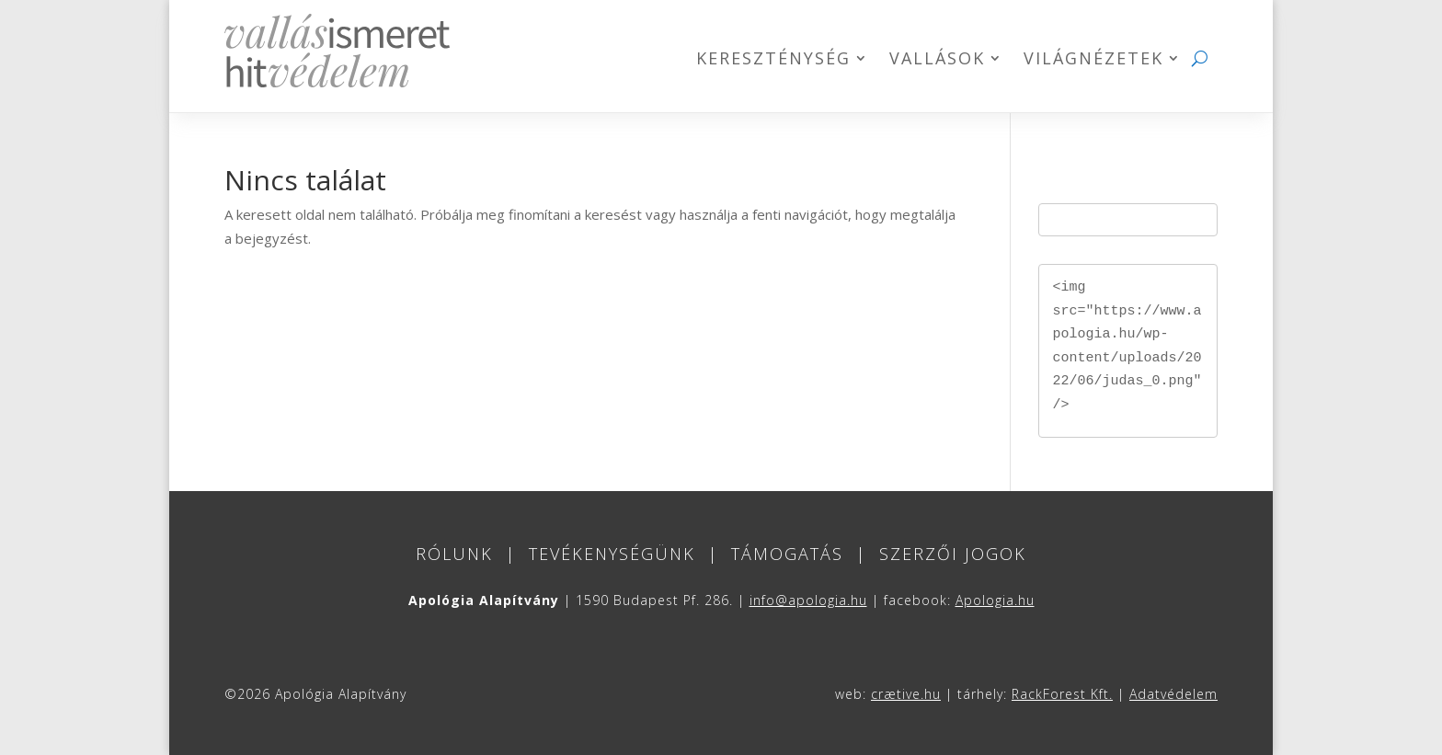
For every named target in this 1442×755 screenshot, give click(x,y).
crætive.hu (906, 694)
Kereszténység (773, 60)
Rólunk (454, 554)
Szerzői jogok (952, 554)
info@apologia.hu (808, 600)
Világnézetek (1093, 60)
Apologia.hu (995, 600)
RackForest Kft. (1062, 694)
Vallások (937, 60)
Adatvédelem (1173, 694)
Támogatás (787, 554)
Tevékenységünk (612, 554)
